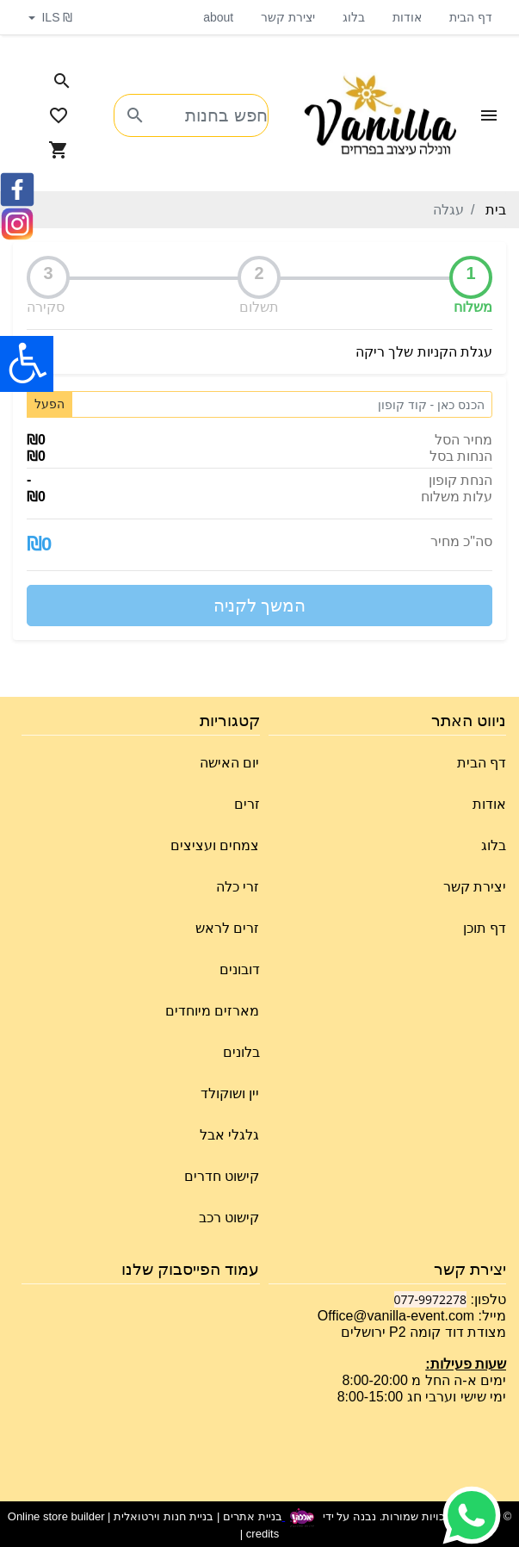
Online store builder (56, 1516)
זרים (247, 804)
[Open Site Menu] (489, 115)
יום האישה (229, 762)
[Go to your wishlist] (58, 115)
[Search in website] (62, 81)
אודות (407, 17)
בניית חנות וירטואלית (163, 1516)
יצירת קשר (288, 17)
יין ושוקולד (230, 1093)
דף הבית (470, 17)
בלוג (354, 17)
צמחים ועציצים (214, 845)
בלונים (241, 1052)
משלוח (473, 307)
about (218, 17)
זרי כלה (237, 886)
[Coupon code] (281, 404)
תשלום (259, 307)
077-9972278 (430, 1299)
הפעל (49, 404)
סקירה (46, 307)
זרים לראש (227, 928)
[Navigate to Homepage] (380, 115)
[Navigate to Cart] (58, 150)
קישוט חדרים (221, 1176)
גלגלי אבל (229, 1135)
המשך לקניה (259, 605)
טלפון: (486, 1299)
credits (262, 1533)
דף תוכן (484, 928)
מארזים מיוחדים (212, 1010)
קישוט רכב (229, 1217)
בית (495, 209)
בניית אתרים (252, 1516)
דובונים (239, 969)
